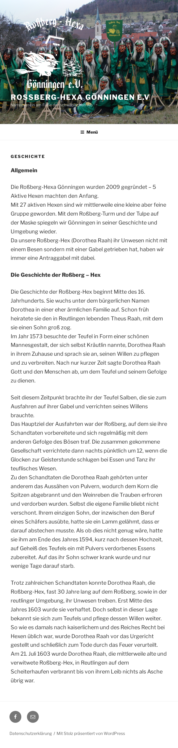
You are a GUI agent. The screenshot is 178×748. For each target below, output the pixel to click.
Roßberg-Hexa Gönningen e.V (80, 97)
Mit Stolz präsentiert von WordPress (91, 733)
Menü (89, 132)
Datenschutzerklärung (30, 733)
